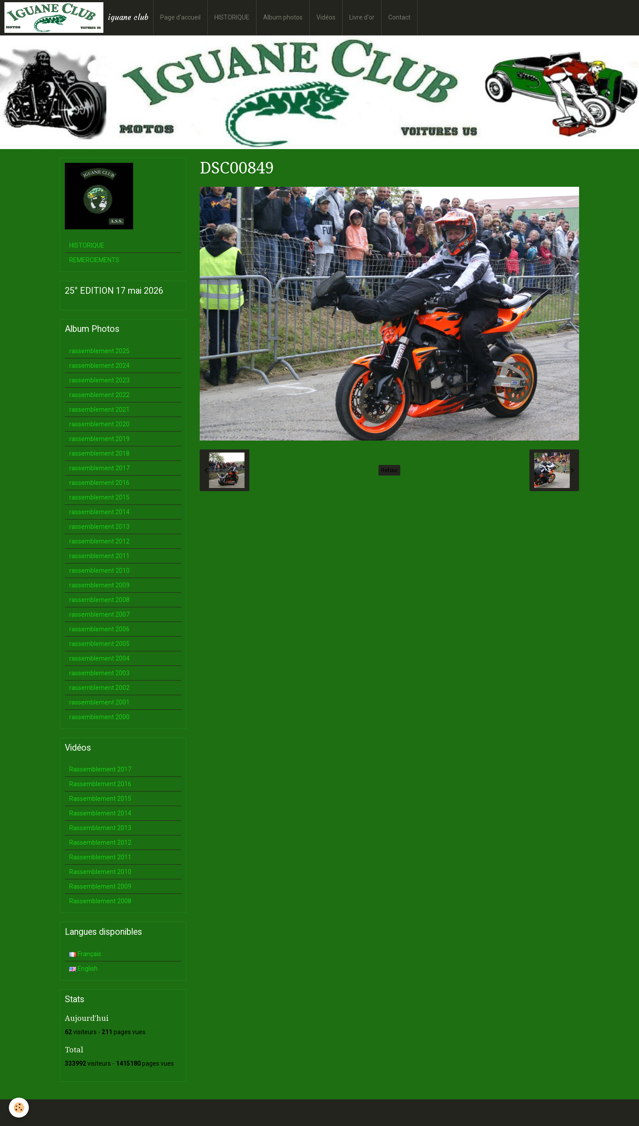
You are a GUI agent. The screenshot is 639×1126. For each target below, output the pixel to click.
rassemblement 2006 (99, 629)
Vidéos (325, 17)
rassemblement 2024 (99, 365)
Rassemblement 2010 (100, 871)
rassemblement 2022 (99, 394)
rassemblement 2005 (99, 643)
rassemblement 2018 (99, 453)
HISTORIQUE (231, 17)
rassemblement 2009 (99, 585)
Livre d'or (362, 17)
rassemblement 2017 (99, 468)
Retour (389, 470)
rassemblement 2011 (99, 555)
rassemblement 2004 (99, 658)
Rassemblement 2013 (100, 827)
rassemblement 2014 (99, 512)
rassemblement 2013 (99, 526)
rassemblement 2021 (99, 409)
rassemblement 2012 (99, 541)
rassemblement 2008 (99, 599)
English (83, 968)
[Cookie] (19, 1108)
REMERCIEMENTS (94, 260)
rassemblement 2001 (99, 702)
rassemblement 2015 (99, 497)
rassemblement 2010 (99, 570)
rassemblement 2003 (99, 673)
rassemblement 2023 (99, 380)
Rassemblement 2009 (100, 886)
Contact (399, 17)
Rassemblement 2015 (100, 798)
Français (85, 953)
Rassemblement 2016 (100, 783)
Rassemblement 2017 (100, 769)
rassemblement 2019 (99, 438)
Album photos (283, 17)
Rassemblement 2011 (100, 857)
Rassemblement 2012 (100, 842)
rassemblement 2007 (99, 614)
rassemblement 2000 (99, 716)
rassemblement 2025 (99, 350)
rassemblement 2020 (99, 424)
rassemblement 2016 (99, 482)
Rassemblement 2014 (100, 813)
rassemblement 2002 (99, 687)
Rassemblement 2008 (100, 901)
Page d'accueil (180, 17)
